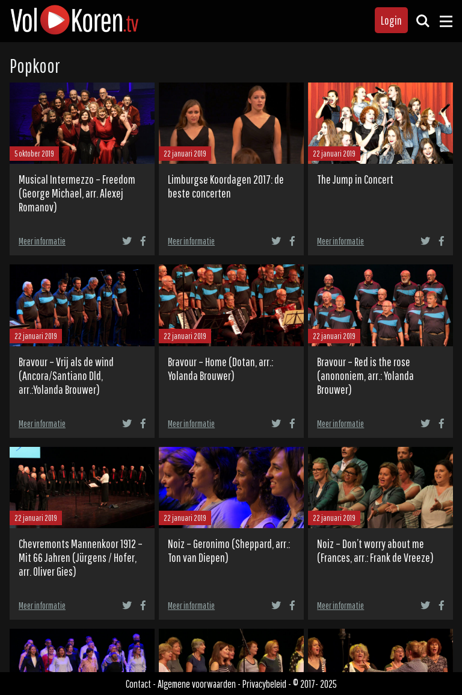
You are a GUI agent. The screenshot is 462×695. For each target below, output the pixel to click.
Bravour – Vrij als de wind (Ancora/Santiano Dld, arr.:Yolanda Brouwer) (66, 375)
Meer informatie (42, 240)
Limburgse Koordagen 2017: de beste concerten (226, 186)
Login (391, 20)
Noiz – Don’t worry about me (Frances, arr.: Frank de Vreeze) (375, 550)
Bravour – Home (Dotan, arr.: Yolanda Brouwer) (220, 368)
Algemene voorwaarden (197, 684)
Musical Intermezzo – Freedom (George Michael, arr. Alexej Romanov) (77, 193)
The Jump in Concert (355, 179)
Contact (138, 684)
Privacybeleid (264, 684)
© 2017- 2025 (315, 684)
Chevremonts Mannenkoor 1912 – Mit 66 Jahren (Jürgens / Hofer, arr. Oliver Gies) (81, 557)
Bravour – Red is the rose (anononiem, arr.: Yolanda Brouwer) (365, 375)
